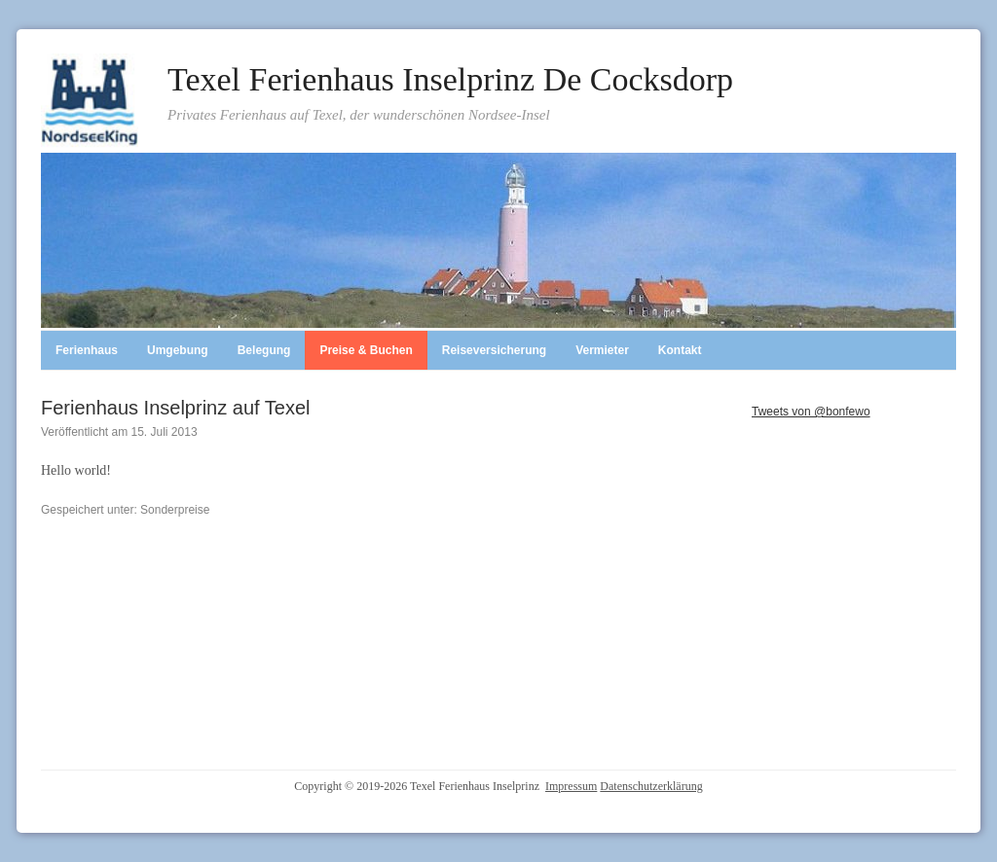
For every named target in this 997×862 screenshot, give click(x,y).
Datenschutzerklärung (651, 786)
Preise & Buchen (365, 350)
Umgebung (177, 350)
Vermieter (602, 350)
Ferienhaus (86, 350)
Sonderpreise (174, 510)
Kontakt (680, 350)
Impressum (571, 786)
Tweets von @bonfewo (811, 411)
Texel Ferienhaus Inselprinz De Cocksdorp (450, 79)
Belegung (264, 350)
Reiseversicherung (494, 350)
